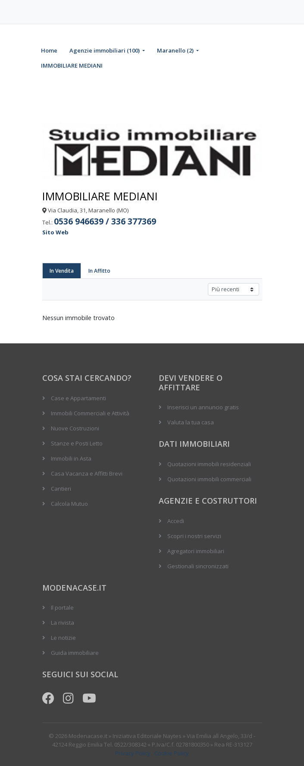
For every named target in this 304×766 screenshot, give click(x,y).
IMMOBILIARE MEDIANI (72, 65)
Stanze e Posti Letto (77, 443)
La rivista (62, 622)
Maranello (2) (176, 50)
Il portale (62, 607)
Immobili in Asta (71, 458)
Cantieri (61, 488)
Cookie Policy (171, 753)
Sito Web (55, 232)
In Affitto (99, 270)
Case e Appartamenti (78, 398)
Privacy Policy (132, 753)
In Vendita (62, 270)
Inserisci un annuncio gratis (203, 407)
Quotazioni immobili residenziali (209, 464)
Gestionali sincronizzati (198, 566)
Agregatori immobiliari (195, 551)
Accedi (175, 521)
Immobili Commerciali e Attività (90, 413)
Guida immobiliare (75, 653)
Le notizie (63, 637)
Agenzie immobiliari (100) (105, 50)
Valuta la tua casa (190, 422)
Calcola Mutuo (69, 504)
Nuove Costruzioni (75, 428)
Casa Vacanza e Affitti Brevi (86, 473)
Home (49, 50)
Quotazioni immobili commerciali (209, 479)
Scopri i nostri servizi (194, 536)
